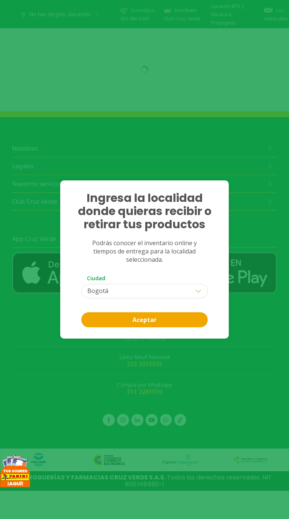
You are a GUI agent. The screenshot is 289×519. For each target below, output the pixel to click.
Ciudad (96, 278)
